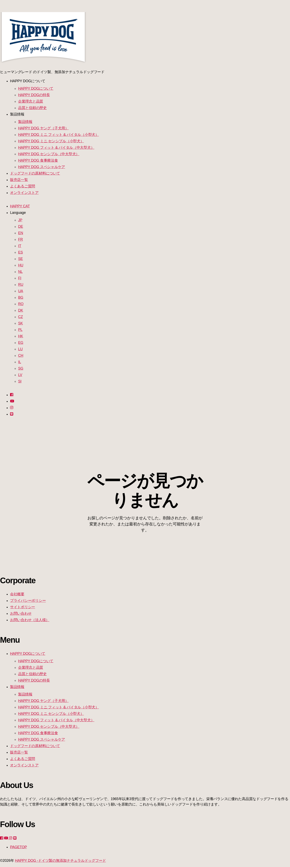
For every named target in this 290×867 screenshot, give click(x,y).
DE (20, 227)
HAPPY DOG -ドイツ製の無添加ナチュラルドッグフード (60, 861)
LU (20, 349)
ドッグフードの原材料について (35, 173)
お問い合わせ (20, 613)
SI (19, 381)
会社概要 (17, 594)
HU (20, 265)
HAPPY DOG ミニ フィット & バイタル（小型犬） (58, 135)
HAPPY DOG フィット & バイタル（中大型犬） (56, 148)
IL (19, 362)
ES (20, 252)
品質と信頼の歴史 (32, 108)
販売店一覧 (19, 180)
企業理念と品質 (30, 101)
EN (20, 233)
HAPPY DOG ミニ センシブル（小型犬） (51, 141)
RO (20, 304)
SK (20, 323)
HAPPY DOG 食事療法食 (38, 160)
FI (19, 278)
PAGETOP (18, 847)
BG (20, 297)
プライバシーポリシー (28, 601)
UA (20, 291)
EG (20, 343)
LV (20, 375)
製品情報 (25, 122)
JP (20, 220)
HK (20, 336)
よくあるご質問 (22, 186)
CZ (20, 317)
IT (19, 246)
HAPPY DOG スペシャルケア (41, 167)
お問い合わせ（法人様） (29, 620)
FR (20, 239)
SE (20, 259)
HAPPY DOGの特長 (34, 95)
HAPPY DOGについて (35, 88)
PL (20, 330)
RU (20, 285)
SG (20, 368)
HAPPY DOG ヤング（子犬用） (43, 128)
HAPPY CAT (20, 206)
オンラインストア (24, 193)
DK (20, 310)
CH (20, 355)
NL (20, 272)
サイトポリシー (22, 607)
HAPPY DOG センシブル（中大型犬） (48, 154)
